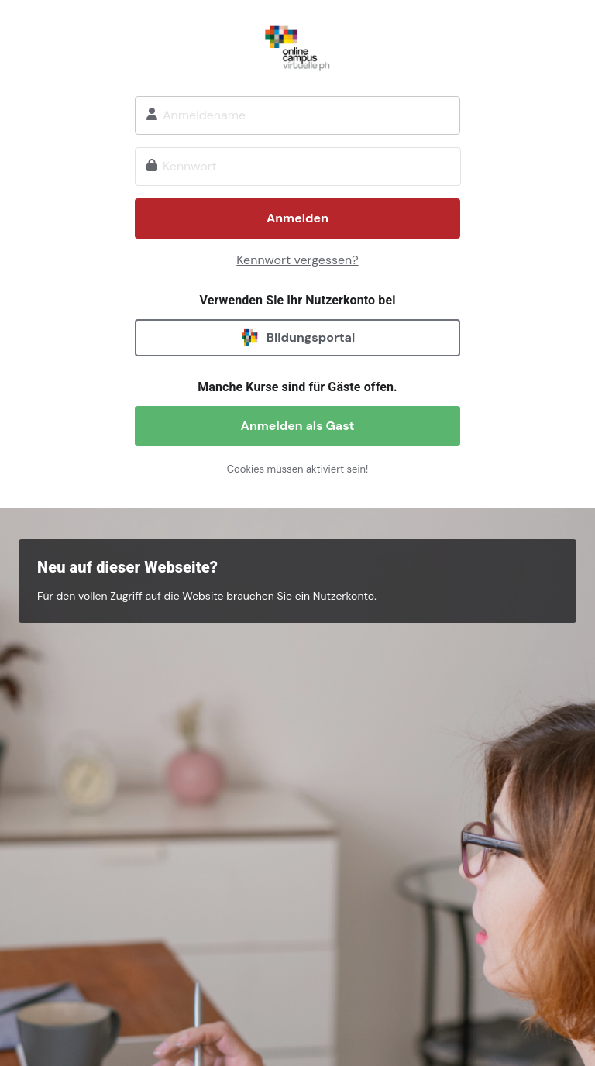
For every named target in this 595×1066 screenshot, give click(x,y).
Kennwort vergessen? (297, 260)
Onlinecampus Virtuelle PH (297, 46)
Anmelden (297, 218)
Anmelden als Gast (298, 426)
